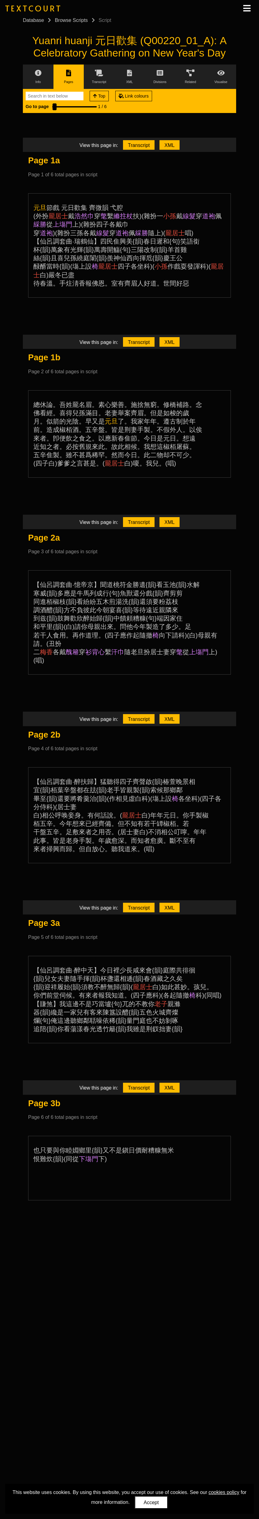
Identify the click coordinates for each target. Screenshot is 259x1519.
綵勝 (39, 224)
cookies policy (224, 1492)
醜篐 (72, 651)
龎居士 (58, 216)
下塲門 (88, 1158)
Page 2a (44, 537)
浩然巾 (84, 216)
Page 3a (44, 923)
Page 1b (44, 357)
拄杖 (126, 216)
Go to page (37, 106)
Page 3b (44, 1103)
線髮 (189, 216)
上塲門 (62, 224)
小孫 (169, 216)
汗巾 (117, 651)
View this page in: (98, 145)
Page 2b (44, 734)
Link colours (134, 96)
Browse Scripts (71, 20)
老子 (161, 1003)
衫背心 (95, 651)
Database (33, 20)
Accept (151, 1502)
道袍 (208, 216)
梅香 (46, 651)
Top (99, 96)
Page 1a (44, 160)
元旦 (39, 207)
